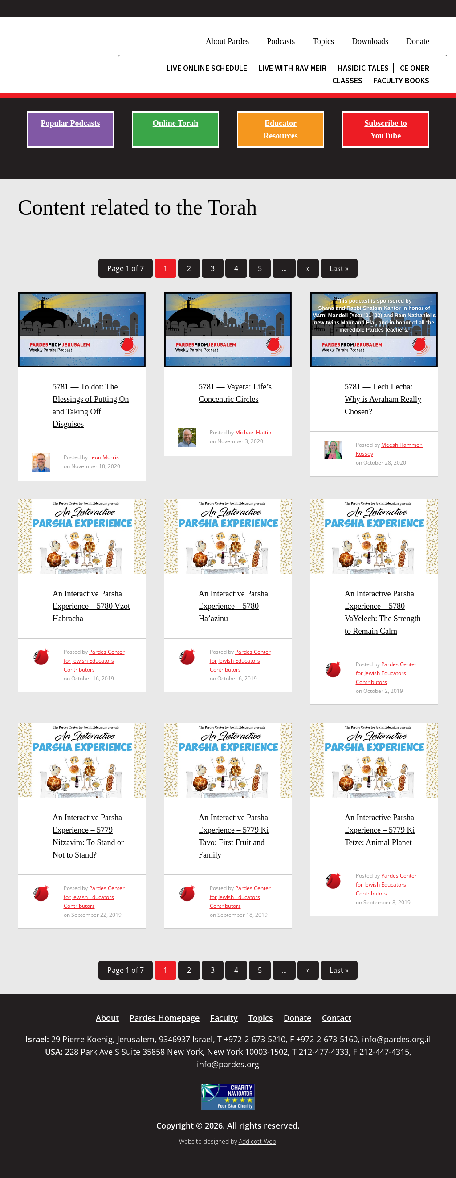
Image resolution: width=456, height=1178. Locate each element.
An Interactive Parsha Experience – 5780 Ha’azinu (233, 606)
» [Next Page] (308, 268)
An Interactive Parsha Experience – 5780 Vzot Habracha (91, 606)
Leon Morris (104, 457)
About (107, 1017)
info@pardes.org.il (396, 1039)
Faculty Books (401, 80)
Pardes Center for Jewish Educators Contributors (94, 660)
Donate (417, 41)
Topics (323, 41)
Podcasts (281, 41)
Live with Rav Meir (292, 68)
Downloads (370, 41)
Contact (336, 1017)
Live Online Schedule (207, 68)
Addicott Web (257, 1141)
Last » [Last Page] (339, 268)
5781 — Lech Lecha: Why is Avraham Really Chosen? (383, 399)
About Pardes (227, 41)
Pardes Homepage (165, 1017)
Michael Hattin (253, 432)
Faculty (224, 1017)
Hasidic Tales (363, 68)
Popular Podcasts (70, 123)
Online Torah (176, 123)
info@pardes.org (228, 1064)
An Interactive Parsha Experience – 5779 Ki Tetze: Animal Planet (380, 830)
